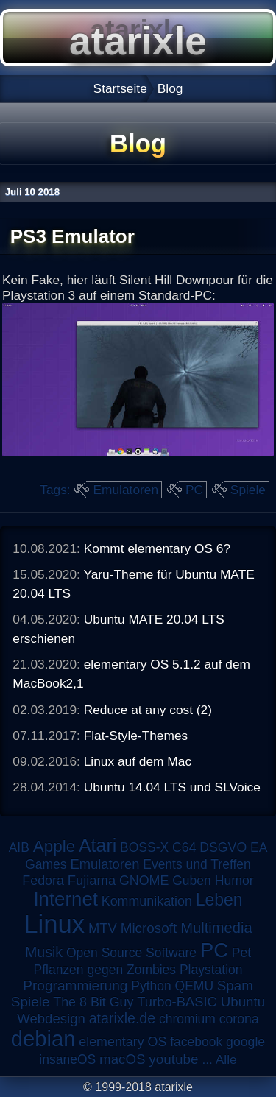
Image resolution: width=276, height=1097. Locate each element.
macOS (122, 1059)
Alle (226, 1059)
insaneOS (67, 1059)
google (245, 1041)
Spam (235, 985)
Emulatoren (125, 489)
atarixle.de (122, 1018)
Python (151, 985)
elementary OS (122, 1041)
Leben (219, 899)
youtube (173, 1059)
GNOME (144, 880)
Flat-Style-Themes (136, 735)
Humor (234, 880)
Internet (65, 899)
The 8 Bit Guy (93, 1002)
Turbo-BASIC (177, 1001)
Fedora (43, 880)
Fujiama (92, 880)
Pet (241, 952)
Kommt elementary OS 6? (157, 548)
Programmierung (75, 985)
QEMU (194, 985)
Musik (44, 952)
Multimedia (216, 928)
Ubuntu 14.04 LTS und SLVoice (172, 787)
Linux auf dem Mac (137, 761)
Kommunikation (147, 901)
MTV (102, 928)
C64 (184, 847)
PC (194, 489)
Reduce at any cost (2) (148, 709)
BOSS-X (144, 847)
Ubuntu (243, 1001)
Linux (54, 924)
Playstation (211, 969)
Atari (97, 845)
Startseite (120, 88)
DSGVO (223, 847)
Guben (191, 880)
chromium (187, 1019)
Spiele (248, 489)
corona (239, 1019)
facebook (196, 1041)
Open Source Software (131, 952)
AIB (19, 847)
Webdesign (51, 1018)
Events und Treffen (197, 864)
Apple (54, 846)
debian (43, 1039)
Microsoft (149, 928)
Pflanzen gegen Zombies (104, 969)
